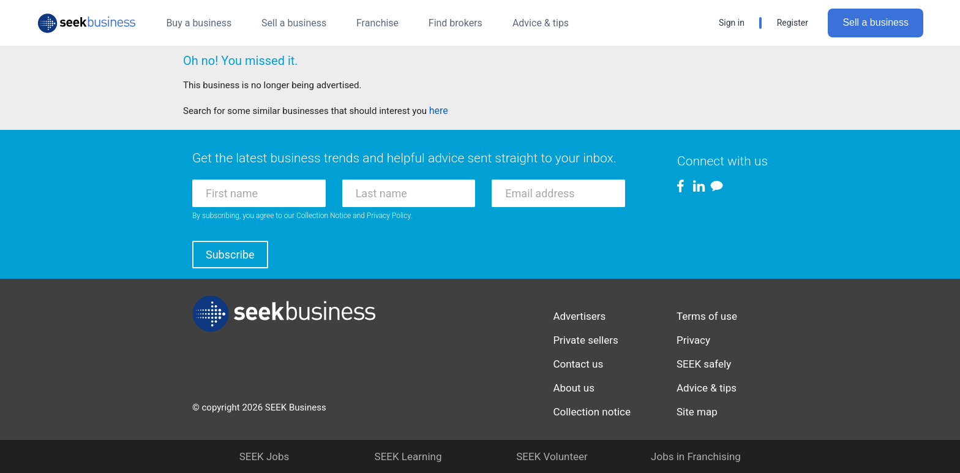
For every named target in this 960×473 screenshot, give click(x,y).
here (438, 110)
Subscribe (230, 254)
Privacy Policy (389, 215)
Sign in (731, 23)
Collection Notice (323, 215)
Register (792, 23)
